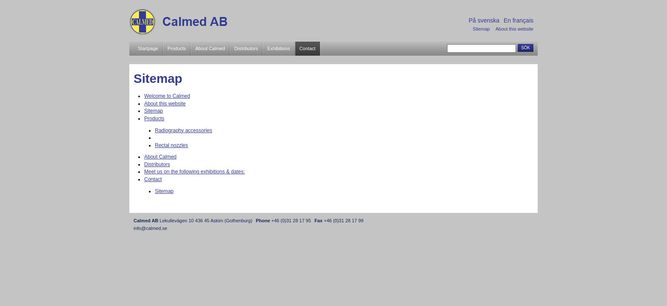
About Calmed (210, 48)
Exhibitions (278, 48)
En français (518, 20)
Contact (307, 48)
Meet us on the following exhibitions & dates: (194, 172)
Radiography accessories (183, 130)
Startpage (148, 48)
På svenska (484, 20)
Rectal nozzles (171, 145)
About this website (514, 28)
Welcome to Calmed (167, 96)
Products (177, 48)
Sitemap (481, 28)
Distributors (246, 48)
